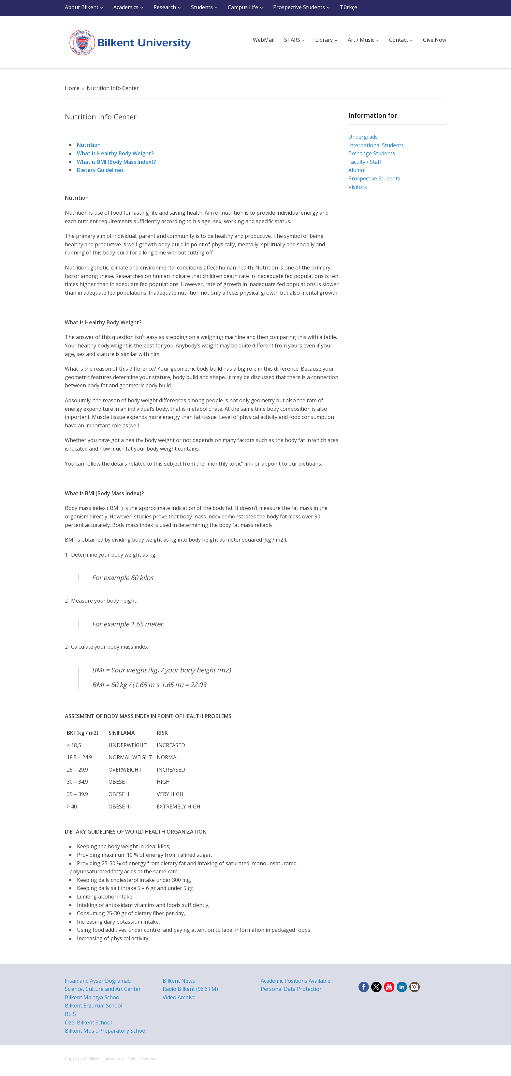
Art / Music (361, 39)
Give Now (434, 39)
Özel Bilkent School (88, 1022)
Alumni (356, 170)
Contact (398, 39)
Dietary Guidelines (100, 170)
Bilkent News (179, 980)
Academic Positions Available (295, 980)
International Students (376, 145)
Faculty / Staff (364, 161)
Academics (126, 7)
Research (164, 7)
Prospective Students (299, 7)
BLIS (70, 1014)
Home (72, 88)
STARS (292, 39)
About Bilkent (81, 7)
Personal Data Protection (292, 988)
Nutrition (89, 144)
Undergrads (363, 136)
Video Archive (179, 997)
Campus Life (243, 7)
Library (324, 39)
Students (202, 7)
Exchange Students (371, 153)
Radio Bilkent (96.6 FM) (190, 988)
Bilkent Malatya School (93, 997)
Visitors (357, 187)
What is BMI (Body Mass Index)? (116, 161)
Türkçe (348, 7)
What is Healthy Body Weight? (115, 153)
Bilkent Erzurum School (93, 1005)
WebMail (263, 39)
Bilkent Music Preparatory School (106, 1030)
